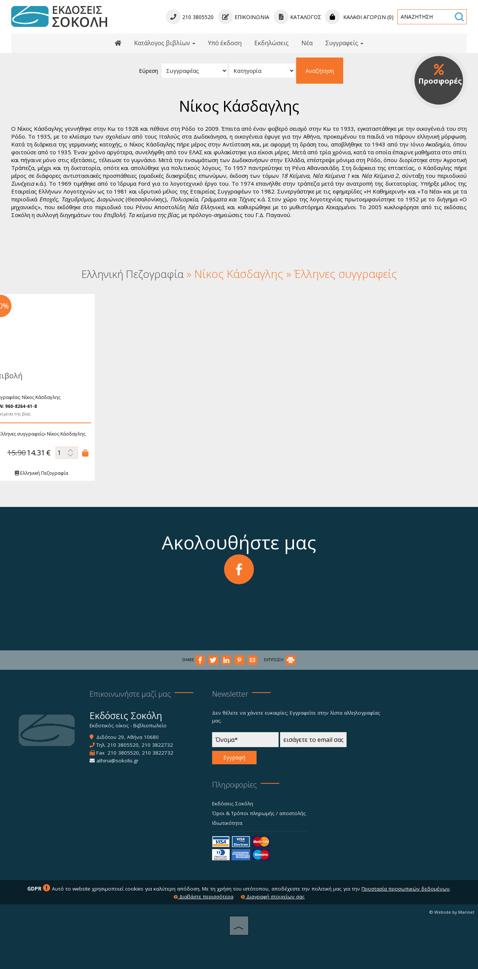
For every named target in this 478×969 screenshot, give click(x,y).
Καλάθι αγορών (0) (359, 17)
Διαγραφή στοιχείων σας (273, 896)
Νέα (307, 43)
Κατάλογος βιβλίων (164, 43)
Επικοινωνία (243, 17)
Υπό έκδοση (225, 43)
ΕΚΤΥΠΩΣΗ (279, 659)
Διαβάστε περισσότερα (203, 896)
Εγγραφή (234, 757)
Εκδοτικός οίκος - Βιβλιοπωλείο (128, 725)
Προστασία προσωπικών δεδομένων (405, 888)
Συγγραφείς (344, 43)
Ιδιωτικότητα (227, 823)
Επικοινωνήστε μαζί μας (130, 694)
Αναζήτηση (319, 70)
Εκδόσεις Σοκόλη (232, 803)
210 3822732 (157, 745)
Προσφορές (440, 75)
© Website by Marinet (451, 912)
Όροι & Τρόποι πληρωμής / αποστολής (259, 813)
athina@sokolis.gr (117, 760)
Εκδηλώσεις (271, 43)
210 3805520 (123, 745)
